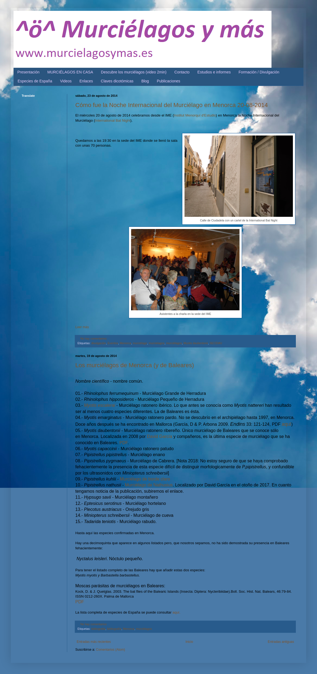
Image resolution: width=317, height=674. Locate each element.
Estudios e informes (214, 72)
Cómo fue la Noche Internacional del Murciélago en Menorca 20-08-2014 (171, 105)
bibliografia (98, 628)
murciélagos (174, 343)
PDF (123, 442)
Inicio (189, 642)
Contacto (182, 72)
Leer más (82, 327)
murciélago (140, 343)
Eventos (113, 343)
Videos (66, 81)
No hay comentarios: (93, 338)
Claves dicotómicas (117, 81)
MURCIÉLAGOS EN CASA (70, 72)
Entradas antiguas (281, 642)
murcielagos (156, 343)
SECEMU (215, 343)
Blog (145, 81)
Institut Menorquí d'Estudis (195, 115)
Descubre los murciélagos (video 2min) (134, 72)
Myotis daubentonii (195, 343)
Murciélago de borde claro (145, 479)
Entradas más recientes (94, 642)
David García (159, 436)
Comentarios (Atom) (110, 650)
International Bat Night (113, 120)
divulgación (98, 343)
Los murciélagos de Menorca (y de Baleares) (134, 365)
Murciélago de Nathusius (149, 485)
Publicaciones (168, 81)
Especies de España (35, 81)
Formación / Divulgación (259, 72)
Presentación (28, 72)
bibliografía (114, 628)
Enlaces (86, 81)
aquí (286, 424)
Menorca (125, 343)
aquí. (176, 612)
